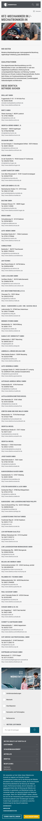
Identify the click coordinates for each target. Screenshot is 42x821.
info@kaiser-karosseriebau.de (10, 479)
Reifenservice (10, 718)
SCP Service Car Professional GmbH (15, 637)
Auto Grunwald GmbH (9, 366)
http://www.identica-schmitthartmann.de (14, 632)
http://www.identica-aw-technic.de (12, 270)
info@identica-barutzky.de (9, 178)
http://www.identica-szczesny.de (11, 602)
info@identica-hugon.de (8, 163)
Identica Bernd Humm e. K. (11, 125)
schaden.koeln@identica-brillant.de (12, 103)
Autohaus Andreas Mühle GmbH (13, 381)
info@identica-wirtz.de (8, 118)
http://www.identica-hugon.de (10, 165)
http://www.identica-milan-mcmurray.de (13, 571)
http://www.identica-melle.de (10, 301)
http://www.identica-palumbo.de (11, 587)
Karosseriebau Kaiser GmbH (12, 471)
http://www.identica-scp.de (9, 647)
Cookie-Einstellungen (12, 817)
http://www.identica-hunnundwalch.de (13, 421)
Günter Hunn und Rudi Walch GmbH (14, 411)
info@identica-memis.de (8, 238)
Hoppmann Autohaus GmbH (11, 652)
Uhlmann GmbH (7, 140)
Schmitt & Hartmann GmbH (11, 622)
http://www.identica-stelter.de (10, 496)
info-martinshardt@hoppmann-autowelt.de (14, 660)
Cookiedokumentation (10, 811)
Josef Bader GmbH (8, 456)
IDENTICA (7, 759)
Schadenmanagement (12, 749)
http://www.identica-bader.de (10, 466)
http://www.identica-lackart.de (10, 316)
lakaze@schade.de (7, 614)
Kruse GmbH (6, 216)
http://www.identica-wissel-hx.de (11, 436)
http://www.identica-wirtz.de (10, 120)
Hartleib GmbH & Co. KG (10, 186)
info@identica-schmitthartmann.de (12, 630)
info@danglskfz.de (7, 344)
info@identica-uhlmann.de (9, 148)
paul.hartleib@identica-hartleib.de (11, 193)
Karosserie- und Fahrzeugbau (15, 712)
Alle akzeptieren (31, 817)
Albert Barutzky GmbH (10, 170)
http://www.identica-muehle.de (10, 391)
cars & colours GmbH (9, 276)
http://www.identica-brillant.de (10, 105)
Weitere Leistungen (12, 724)
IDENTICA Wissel (7, 426)
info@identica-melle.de (8, 298)
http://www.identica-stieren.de (10, 331)
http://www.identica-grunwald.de (11, 376)
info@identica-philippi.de (9, 509)
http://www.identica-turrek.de (10, 526)
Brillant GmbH (7, 95)
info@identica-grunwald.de (9, 374)
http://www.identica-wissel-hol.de (11, 451)
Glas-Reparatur (11, 706)
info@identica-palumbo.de (9, 584)
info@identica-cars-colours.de (10, 283)
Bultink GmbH (6, 201)
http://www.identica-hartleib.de (11, 195)
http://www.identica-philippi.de (10, 511)
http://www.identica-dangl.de (10, 346)
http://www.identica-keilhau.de (10, 361)
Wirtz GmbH (5, 110)
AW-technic (5, 261)
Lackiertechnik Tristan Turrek (13, 517)
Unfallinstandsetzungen (13, 693)
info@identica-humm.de (8, 133)
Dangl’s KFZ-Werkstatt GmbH (12, 336)
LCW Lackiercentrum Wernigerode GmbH (16, 547)
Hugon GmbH (6, 155)
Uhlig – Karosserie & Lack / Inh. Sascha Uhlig (19, 306)
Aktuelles (8, 754)
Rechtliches (8, 764)
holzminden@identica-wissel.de (11, 449)
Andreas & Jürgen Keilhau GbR (13, 351)
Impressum (7, 767)
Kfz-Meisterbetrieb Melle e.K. (13, 291)
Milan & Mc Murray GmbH (11, 562)
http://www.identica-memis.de (10, 240)
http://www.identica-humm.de (10, 135)
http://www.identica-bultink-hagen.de (12, 210)
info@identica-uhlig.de (8, 313)
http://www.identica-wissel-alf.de (11, 406)
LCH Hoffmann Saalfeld (10, 532)
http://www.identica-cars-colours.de (12, 286)
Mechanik (9, 699)
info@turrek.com (6, 524)
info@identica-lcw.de (7, 554)
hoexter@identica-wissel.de (9, 434)
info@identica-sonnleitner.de (10, 253)
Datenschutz (7, 769)
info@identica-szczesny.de (9, 599)
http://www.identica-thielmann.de (11, 662)
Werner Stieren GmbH (9, 321)
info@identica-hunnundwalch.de (11, 419)
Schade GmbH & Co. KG (9, 607)
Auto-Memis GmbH (8, 231)
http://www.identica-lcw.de (9, 556)
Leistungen (8, 744)
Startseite (38, 11)
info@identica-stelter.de (8, 494)
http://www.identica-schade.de (10, 617)
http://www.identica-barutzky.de (11, 180)
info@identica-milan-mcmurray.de (11, 569)
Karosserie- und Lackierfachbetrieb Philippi (18, 502)
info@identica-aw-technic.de (10, 268)
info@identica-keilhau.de (9, 359)
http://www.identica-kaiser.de (10, 481)
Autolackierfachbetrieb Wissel (13, 396)
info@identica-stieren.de (8, 329)
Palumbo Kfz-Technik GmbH (12, 577)
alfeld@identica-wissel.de (9, 404)
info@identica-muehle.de (9, 389)
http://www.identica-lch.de (9, 541)
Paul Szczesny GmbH (9, 592)
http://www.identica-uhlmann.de (11, 150)
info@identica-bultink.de (8, 208)
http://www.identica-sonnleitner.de (12, 255)
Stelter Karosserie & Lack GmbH (14, 486)
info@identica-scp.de (7, 645)
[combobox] (16, 730)
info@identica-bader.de (8, 464)
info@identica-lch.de (7, 539)
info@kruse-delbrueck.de (9, 223)
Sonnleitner (6, 246)
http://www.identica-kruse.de (10, 225)
